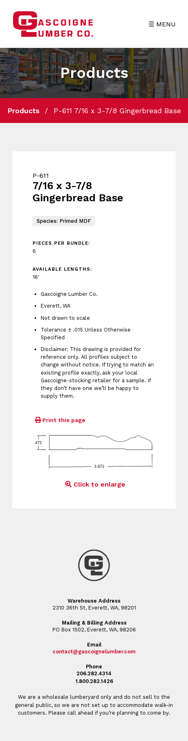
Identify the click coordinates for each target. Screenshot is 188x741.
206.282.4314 (94, 673)
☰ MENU (162, 24)
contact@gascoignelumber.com (94, 651)
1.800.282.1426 (94, 681)
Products (23, 110)
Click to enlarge (94, 484)
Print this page (59, 420)
